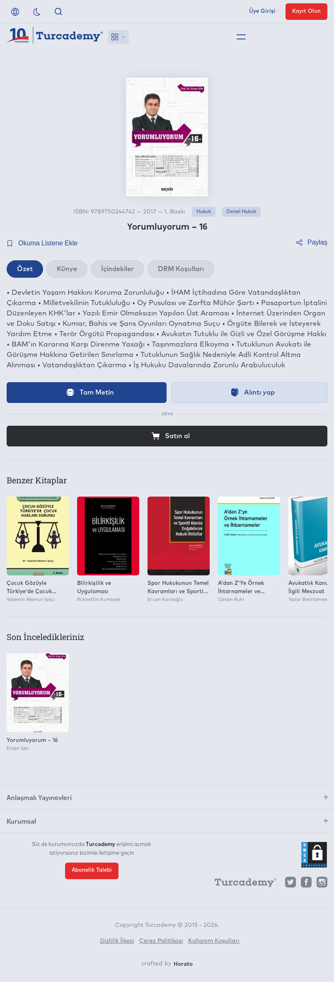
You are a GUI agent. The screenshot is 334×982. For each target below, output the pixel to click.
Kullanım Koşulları (214, 941)
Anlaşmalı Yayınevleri (39, 797)
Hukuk (203, 211)
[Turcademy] (241, 884)
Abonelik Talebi (92, 870)
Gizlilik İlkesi (117, 941)
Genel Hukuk (241, 211)
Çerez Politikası (161, 941)
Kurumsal (21, 821)
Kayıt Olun (306, 11)
